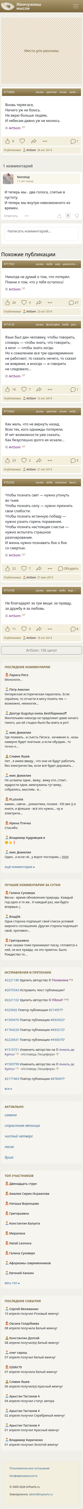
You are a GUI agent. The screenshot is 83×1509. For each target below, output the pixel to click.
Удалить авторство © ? (39, 980)
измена (11, 1115)
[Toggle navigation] (75, 6)
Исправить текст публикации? (35, 990)
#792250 (9, 482)
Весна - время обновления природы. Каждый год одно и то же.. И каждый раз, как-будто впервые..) (39, 902)
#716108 (9, 590)
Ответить (11, 216)
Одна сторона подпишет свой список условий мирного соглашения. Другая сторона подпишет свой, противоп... (41, 926)
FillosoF (57, 1000)
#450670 (56, 1040)
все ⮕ (8, 1088)
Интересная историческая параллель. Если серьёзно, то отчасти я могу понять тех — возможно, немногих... (37, 698)
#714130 (9, 324)
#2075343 (12, 990)
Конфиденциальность (24, 1476)
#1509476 (12, 1020)
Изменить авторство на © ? (39, 1051)
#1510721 (12, 1049)
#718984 (9, 92)
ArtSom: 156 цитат (41, 650)
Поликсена (60, 980)
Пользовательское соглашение (30, 1468)
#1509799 (12, 1064)
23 (14, 460)
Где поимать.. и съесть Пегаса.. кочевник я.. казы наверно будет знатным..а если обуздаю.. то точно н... (41, 741)
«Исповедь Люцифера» (38, 1054)
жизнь (40, 92)
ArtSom (15, 128)
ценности (69, 264)
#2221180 (12, 980)
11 (14, 629)
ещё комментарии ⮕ (20, 867)
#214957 (55, 1010)
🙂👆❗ (10, 842)
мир (57, 264)
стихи (63, 92)
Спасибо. (11, 828)
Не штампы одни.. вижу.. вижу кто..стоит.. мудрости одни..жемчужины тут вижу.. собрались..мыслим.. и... (36, 784)
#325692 (11, 1010)
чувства (51, 92)
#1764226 (12, 1030)
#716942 (9, 411)
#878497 (56, 1079)
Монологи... (14, 679)
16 (14, 389)
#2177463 (12, 1079)
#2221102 (12, 1000)
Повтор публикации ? (34, 1010)
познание (61, 482)
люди (72, 92)
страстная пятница (22, 1125)
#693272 (56, 1030)
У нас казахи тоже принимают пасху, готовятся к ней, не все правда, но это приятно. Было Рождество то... (41, 949)
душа (9, 1157)
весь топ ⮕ (12, 1283)
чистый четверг (19, 1136)
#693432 (56, 1020)
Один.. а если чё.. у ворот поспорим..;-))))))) (37, 857)
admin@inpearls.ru (41, 1494)
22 (14, 568)
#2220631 (12, 1040)
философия (53, 324)
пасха (9, 1146)
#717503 (9, 264)
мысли (73, 482)
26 (14, 302)
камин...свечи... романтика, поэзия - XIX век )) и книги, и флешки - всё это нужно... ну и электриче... (40, 808)
